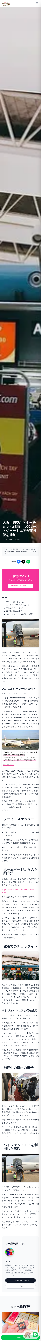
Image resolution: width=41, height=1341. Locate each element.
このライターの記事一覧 (20, 1280)
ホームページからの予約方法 (17, 605)
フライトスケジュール (15, 602)
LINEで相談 (20, 1337)
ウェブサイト (20, 1286)
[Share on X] (23, 562)
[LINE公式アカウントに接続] (31, 1334)
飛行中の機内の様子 (14, 611)
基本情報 (15, 549)
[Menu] (37, 3)
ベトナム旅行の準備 (28, 549)
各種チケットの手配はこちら (21, 586)
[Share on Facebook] (19, 562)
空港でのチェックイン (15, 608)
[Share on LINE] (28, 562)
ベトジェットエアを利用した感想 (19, 614)
